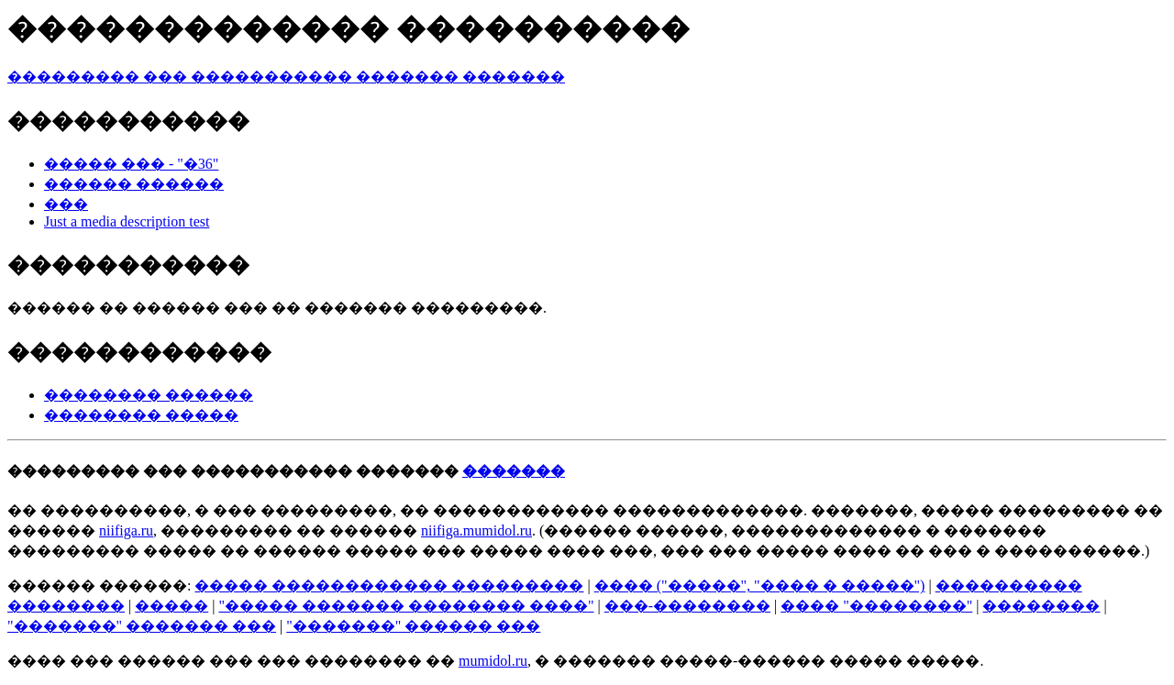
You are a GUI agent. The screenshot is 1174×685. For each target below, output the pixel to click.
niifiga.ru (126, 530)
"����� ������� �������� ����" (405, 605)
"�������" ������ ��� (413, 626)
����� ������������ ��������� (388, 585)
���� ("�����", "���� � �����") (759, 585)
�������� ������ (148, 395)
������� (513, 471)
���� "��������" (876, 605)
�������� (1041, 605)
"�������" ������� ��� (141, 626)
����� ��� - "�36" (131, 163)
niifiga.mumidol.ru (476, 530)
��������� (73, 471)
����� (171, 605)
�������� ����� (141, 415)
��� (66, 204)
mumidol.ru (493, 660)
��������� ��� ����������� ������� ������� (286, 76)
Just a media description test (126, 221)
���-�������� (687, 605)
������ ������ (134, 184)
